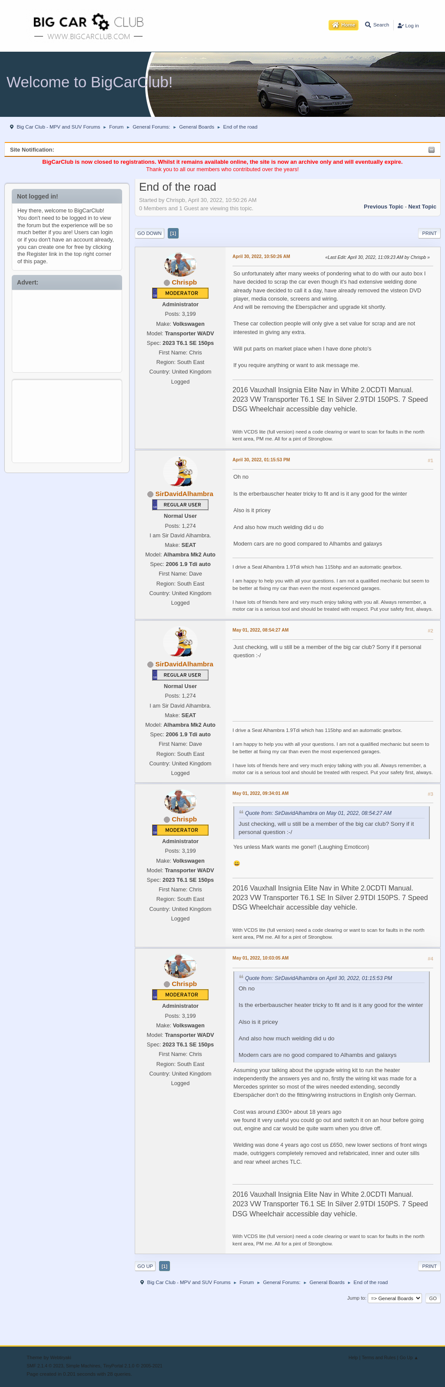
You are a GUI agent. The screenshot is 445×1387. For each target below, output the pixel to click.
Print (429, 233)
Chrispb (184, 282)
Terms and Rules (379, 1357)
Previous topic (383, 206)
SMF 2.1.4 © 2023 (45, 1366)
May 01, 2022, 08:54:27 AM (260, 630)
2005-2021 (152, 1366)
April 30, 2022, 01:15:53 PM (261, 459)
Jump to (356, 1298)
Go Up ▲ (409, 1357)
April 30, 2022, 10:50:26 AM (261, 256)
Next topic (422, 206)
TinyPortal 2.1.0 (118, 1366)
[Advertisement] (67, 329)
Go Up (145, 1266)
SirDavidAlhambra (184, 493)
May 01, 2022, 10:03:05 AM (260, 958)
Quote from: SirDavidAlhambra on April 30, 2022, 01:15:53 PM (318, 978)
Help (353, 1357)
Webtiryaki (60, 1357)
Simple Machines (83, 1366)
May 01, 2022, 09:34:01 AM (260, 793)
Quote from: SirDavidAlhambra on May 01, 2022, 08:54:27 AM (318, 813)
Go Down (149, 233)
